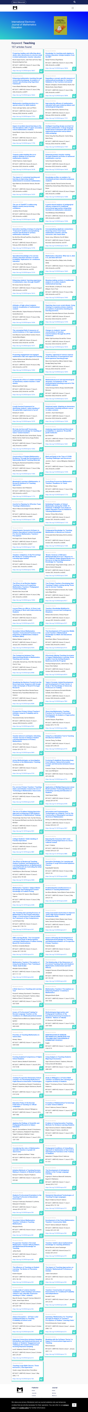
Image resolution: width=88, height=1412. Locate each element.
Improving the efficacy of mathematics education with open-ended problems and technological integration (60, 105)
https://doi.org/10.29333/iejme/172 (55, 1354)
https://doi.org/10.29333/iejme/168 (23, 1378)
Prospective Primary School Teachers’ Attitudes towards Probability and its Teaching (26, 713)
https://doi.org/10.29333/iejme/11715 (24, 496)
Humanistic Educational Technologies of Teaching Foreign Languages (59, 1196)
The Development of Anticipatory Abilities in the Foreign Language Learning (57, 1172)
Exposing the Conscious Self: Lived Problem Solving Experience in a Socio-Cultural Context (59, 840)
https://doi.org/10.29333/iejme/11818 (56, 472)
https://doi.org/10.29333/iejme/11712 (56, 494)
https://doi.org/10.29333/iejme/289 (23, 1259)
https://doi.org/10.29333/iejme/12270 (24, 421)
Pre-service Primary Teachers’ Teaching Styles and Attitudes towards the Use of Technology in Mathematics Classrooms (27, 788)
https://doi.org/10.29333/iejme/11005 (56, 546)
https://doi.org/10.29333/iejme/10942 (24, 569)
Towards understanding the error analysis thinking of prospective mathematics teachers (24, 156)
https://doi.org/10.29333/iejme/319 (55, 1208)
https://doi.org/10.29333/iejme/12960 (24, 370)
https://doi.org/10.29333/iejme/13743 (56, 322)
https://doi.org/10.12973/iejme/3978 (56, 804)
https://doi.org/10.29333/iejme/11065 (24, 547)
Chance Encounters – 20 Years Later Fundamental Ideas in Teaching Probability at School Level (25, 1318)
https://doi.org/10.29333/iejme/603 (55, 981)
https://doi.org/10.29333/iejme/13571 (24, 345)
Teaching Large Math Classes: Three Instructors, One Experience (26, 1366)
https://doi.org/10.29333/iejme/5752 (23, 773)
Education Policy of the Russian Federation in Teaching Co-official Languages (24, 1104)
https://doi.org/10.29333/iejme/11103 (56, 522)
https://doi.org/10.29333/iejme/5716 (56, 779)
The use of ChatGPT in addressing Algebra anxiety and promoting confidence (25, 206)
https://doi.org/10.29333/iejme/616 (23, 954)
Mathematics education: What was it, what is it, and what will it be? (60, 256)
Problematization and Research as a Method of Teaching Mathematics (58, 888)
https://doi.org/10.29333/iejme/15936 (56, 221)
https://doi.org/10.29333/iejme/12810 (56, 372)
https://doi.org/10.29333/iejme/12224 (56, 421)
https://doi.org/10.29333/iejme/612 (55, 954)
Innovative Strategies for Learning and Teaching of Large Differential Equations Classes (59, 863)
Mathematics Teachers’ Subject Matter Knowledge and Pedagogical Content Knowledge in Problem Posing (26, 889)
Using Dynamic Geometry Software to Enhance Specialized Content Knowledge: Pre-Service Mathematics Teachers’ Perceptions (27, 533)
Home (30, 1390)
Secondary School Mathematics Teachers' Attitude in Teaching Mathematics (24, 1222)
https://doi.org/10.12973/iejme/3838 (23, 880)
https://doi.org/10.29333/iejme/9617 (56, 600)
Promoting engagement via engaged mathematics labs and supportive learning (27, 355)
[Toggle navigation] (72, 8)
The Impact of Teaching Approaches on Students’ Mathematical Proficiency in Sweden (59, 1269)
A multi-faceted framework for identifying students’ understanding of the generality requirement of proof (26, 408)
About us (48, 1396)
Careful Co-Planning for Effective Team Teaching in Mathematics (27, 505)
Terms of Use (66, 1390)
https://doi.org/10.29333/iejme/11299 (24, 519)
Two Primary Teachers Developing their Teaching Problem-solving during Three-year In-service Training (59, 585)
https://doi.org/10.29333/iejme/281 (23, 1235)
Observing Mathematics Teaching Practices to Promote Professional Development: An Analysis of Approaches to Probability (60, 714)
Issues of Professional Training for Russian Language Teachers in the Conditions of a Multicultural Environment (27, 1014)
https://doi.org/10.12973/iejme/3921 (23, 831)
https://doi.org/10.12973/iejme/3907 (56, 828)
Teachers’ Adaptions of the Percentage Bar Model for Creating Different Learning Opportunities (27, 556)
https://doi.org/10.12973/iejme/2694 (56, 901)
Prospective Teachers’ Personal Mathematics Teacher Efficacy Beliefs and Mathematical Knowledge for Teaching (26, 1245)
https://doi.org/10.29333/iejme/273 (55, 1256)
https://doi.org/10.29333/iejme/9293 (23, 647)
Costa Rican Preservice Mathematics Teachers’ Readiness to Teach (58, 482)
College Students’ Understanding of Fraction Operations (25, 840)
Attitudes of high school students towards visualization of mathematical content (26, 307)
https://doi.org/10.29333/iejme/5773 (56, 749)
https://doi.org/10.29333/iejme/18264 (24, 95)
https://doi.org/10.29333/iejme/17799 (24, 143)
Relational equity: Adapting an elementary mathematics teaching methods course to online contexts (60, 408)
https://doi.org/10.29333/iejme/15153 (24, 272)
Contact (31, 1396)
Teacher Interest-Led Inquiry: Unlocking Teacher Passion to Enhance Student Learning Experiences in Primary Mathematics (27, 738)
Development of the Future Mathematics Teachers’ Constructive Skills (59, 1221)
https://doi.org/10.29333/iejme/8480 (23, 672)
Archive (48, 1393)
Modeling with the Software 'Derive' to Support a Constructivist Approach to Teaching (59, 1341)
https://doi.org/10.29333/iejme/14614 (24, 293)
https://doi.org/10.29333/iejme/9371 (56, 623)
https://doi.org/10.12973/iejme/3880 (56, 853)
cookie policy (24, 1408)
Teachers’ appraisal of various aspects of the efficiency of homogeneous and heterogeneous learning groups (59, 356)
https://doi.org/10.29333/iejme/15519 (56, 245)
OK (74, 1405)
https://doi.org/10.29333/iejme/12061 (56, 444)
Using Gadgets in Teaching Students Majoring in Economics (58, 1058)
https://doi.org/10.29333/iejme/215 (55, 1331)
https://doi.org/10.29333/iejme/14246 (24, 322)
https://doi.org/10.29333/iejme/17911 (56, 118)
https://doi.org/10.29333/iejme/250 (55, 1282)
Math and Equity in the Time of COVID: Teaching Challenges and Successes (58, 457)
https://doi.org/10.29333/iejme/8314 (56, 674)
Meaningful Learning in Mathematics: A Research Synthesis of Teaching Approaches (26, 483)
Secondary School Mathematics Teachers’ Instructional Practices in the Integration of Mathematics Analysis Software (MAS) (27, 633)
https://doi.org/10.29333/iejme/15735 (24, 248)
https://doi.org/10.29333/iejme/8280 (23, 703)
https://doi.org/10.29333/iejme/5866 (56, 728)
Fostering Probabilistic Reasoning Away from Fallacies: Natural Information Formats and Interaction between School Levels (59, 763)
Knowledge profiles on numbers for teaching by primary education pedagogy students (59, 179)
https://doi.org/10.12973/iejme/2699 (56, 876)
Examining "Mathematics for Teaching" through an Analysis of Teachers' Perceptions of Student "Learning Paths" (59, 1318)
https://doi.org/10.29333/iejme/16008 (24, 219)
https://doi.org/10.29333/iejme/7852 (56, 701)
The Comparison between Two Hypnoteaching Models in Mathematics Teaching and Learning (26, 657)
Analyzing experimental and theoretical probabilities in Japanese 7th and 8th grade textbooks (59, 431)
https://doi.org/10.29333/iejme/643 (23, 929)
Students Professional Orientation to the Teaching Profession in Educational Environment (27, 1197)
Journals (31, 1393)
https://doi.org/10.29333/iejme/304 (55, 1233)
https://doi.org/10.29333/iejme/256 (23, 1309)
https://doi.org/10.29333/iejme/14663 (56, 271)
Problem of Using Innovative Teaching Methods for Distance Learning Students (59, 1124)
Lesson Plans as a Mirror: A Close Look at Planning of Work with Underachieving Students (27, 610)
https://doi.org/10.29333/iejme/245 (23, 1331)
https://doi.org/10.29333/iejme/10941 (56, 575)
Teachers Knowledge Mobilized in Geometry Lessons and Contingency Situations (58, 610)
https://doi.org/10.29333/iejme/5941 (23, 726)
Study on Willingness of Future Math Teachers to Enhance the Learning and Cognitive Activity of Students (59, 1079)
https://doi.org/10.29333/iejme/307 (55, 1187)
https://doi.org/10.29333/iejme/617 (55, 930)
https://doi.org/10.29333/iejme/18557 (24, 70)
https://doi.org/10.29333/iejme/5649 (23, 802)
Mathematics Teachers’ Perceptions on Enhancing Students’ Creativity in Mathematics (59, 990)
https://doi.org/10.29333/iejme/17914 (24, 116)
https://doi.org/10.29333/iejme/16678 (24, 169)
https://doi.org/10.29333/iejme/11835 (24, 473)
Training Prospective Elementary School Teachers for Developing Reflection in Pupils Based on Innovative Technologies (27, 1079)
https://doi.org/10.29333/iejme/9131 (56, 647)
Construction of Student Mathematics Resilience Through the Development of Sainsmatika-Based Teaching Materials (27, 458)
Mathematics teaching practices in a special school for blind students (25, 104)
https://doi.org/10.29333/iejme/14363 (56, 297)
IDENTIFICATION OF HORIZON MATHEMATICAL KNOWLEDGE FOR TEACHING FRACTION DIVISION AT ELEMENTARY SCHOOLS (57, 1037)
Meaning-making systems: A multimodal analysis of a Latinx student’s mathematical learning (59, 282)
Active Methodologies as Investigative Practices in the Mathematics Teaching (26, 761)
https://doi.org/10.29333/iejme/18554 (56, 68)
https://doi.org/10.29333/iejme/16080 (56, 197)
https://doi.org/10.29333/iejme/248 (55, 1305)
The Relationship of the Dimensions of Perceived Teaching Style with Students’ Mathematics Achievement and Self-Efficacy (59, 965)
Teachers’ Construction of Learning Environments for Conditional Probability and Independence (59, 1291)
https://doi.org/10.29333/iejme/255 (23, 1282)
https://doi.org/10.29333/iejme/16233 (24, 194)
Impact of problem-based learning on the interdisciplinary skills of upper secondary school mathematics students (27, 127)
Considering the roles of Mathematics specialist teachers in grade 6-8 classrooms (26, 1150)
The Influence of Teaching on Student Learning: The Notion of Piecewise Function (26, 1269)
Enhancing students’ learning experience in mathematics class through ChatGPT (27, 281)
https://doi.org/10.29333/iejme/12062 (24, 449)
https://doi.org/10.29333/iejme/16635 (56, 169)
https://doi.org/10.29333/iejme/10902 (24, 600)
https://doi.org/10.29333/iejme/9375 (23, 623)
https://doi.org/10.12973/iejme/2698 (23, 905)
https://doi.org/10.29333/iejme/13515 (56, 347)
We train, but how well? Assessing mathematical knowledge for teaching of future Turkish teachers (27, 431)
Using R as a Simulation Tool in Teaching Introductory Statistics (59, 737)
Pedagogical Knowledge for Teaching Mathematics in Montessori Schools (58, 531)
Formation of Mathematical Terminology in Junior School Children (59, 1104)
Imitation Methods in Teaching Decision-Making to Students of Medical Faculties (27, 1171)
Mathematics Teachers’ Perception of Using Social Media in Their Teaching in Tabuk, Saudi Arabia (26, 964)
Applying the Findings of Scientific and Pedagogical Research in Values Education (26, 1125)
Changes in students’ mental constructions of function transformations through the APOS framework (57, 333)
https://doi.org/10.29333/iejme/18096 (56, 95)
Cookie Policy (66, 1396)
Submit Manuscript (19, 2)
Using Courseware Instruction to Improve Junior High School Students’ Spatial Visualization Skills (60, 914)
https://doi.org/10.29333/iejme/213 (23, 1358)
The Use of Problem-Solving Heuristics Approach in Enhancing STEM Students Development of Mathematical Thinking (26, 813)
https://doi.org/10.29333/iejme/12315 (56, 398)
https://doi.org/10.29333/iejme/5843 (23, 752)
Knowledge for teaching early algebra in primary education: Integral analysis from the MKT (59, 55)
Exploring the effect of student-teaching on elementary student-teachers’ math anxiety (27, 381)
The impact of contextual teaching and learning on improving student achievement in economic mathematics (26, 179)
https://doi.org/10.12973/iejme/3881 (23, 852)
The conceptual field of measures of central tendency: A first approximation (26, 331)
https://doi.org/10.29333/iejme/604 (23, 977)
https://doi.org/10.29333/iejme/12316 (24, 394)
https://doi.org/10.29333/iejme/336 (23, 1212)
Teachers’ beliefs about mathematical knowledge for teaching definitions (58, 1244)
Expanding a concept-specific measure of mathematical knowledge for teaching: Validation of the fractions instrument (60, 80)
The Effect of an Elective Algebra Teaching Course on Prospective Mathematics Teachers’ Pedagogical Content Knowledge (26, 586)
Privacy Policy (66, 1393)
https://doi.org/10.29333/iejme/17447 (56, 147)
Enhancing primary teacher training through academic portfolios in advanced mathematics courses (59, 156)
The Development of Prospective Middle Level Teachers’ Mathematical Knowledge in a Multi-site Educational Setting (59, 633)
